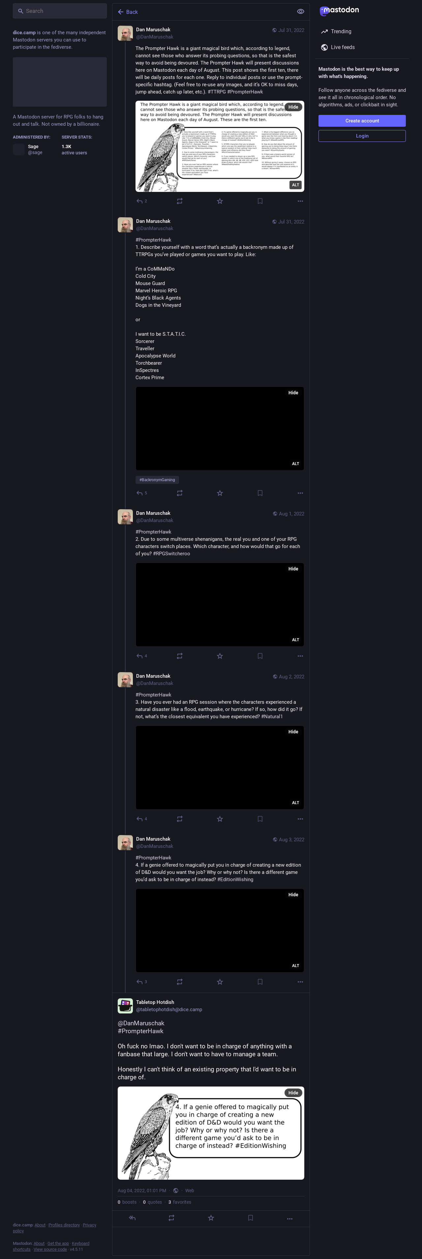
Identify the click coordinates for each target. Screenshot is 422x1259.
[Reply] (142, 201)
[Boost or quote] (180, 201)
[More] (300, 201)
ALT (295, 185)
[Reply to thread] (142, 493)
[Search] (60, 10)
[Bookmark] (260, 201)
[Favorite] (220, 201)
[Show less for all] (301, 11)
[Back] (202, 12)
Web (189, 1190)
